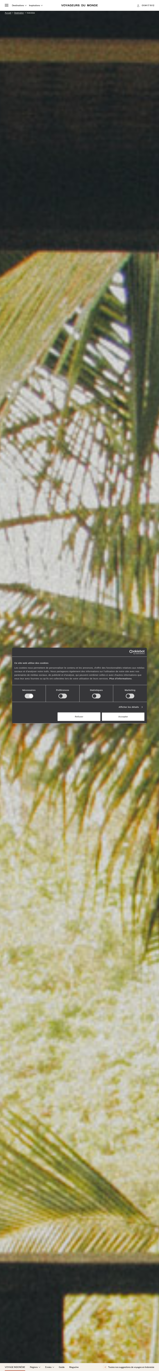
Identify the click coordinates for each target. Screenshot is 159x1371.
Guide (62, 1366)
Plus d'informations (120, 678)
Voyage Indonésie (15, 1366)
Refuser (79, 716)
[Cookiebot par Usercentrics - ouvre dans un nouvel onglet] (131, 652)
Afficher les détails (129, 707)
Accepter (123, 716)
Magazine (74, 1366)
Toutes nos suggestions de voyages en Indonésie (128, 1367)
